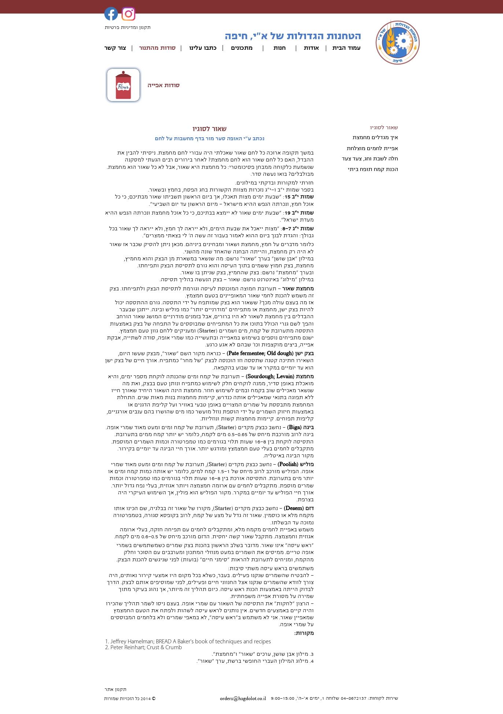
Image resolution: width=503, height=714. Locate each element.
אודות (311, 48)
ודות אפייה (162, 85)
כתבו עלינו (203, 48)
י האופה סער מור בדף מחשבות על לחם (200, 138)
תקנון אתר (115, 689)
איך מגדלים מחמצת (375, 137)
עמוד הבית (346, 48)
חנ (283, 48)
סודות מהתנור (157, 48)
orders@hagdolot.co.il (243, 698)
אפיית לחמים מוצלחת (372, 148)
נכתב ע (256, 138)
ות (276, 48)
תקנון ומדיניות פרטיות (127, 27)
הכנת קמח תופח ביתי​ (373, 169)
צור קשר (115, 48)
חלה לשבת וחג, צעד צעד (370, 158)
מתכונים (242, 48)
